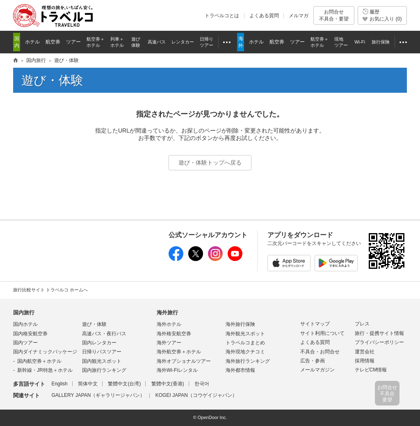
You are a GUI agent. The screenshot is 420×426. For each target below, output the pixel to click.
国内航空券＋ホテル (39, 361)
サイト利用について (322, 333)
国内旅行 (23, 312)
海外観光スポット (245, 334)
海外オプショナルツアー (184, 361)
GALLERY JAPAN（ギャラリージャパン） (98, 395)
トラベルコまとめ (245, 343)
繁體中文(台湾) (124, 384)
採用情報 (364, 361)
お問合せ (334, 15)
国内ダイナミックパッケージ (45, 352)
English (59, 384)
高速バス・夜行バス (104, 334)
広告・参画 (312, 361)
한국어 (201, 384)
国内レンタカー (99, 343)
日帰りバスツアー (101, 352)
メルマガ (298, 15)
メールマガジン (317, 370)
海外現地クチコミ (245, 352)
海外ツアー (169, 343)
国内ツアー (25, 343)
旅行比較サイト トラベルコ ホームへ (50, 289)
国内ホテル (25, 324)
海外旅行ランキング (248, 361)
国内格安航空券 (30, 334)
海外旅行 (167, 312)
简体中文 (88, 384)
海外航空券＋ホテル (179, 352)
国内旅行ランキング (104, 370)
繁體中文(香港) (167, 384)
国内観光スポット (101, 361)
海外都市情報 (240, 370)
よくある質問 (264, 15)
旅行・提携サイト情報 (379, 333)
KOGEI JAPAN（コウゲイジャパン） (196, 395)
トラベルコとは (222, 15)
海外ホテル (169, 324)
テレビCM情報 (371, 370)
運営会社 (364, 352)
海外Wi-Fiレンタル (177, 370)
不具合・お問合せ (320, 352)
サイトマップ (315, 324)
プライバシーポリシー (379, 342)
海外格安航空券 (174, 334)
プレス (362, 324)
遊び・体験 (94, 324)
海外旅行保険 (240, 324)
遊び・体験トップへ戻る (210, 162)
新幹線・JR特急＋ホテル (45, 370)
